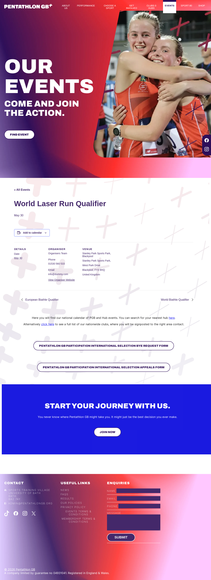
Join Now (118, 432)
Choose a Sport (110, 6)
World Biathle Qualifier (164, 299)
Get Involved (131, 6)
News (65, 500)
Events (169, 5)
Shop (201, 5)
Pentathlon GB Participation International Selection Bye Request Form (93, 345)
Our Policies (71, 513)
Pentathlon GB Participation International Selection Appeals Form (93, 367)
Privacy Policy (73, 517)
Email (111, 509)
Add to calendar (21, 232)
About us (66, 6)
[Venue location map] (124, 266)
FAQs (64, 504)
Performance (86, 5)
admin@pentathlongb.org (30, 513)
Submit (121, 548)
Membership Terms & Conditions (78, 531)
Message (114, 523)
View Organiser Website (51, 279)
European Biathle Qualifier (31, 299)
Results (67, 509)
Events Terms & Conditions (78, 523)
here (161, 318)
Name (111, 501)
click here (36, 324)
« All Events (11, 189)
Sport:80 (186, 5)
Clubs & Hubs (151, 6)
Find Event (19, 134)
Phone (112, 516)
